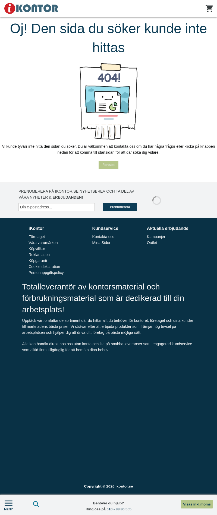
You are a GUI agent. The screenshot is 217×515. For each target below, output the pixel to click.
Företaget (37, 237)
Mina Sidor (101, 242)
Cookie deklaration (44, 266)
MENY (8, 505)
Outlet (152, 242)
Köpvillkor (37, 248)
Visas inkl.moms (197, 504)
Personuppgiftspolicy (46, 272)
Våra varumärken (43, 242)
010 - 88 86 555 (119, 509)
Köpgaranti (38, 260)
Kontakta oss (103, 237)
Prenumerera (120, 207)
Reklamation (39, 254)
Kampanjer (156, 237)
